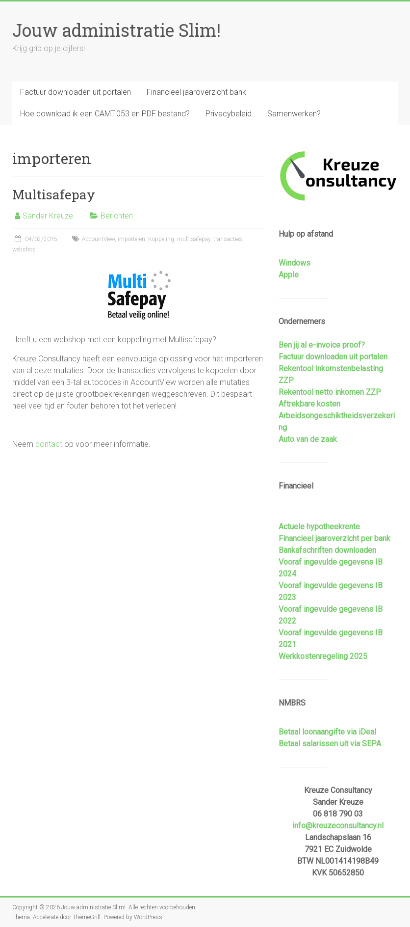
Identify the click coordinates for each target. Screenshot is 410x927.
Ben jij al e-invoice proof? (322, 345)
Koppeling (161, 239)
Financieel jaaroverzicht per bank (334, 538)
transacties (227, 239)
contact (48, 444)
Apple (289, 274)
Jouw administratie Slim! (116, 30)
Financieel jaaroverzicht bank (196, 92)
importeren (131, 239)
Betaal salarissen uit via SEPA (330, 743)
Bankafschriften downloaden (327, 550)
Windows (294, 263)
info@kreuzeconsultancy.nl (338, 825)
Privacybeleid (228, 113)
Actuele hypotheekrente (319, 526)
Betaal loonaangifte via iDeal (327, 731)
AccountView (98, 239)
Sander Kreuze (48, 215)
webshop (24, 249)
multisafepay (193, 239)
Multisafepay (53, 194)
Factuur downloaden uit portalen (75, 92)
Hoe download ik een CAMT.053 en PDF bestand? (105, 113)
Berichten (117, 215)
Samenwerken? (294, 113)
